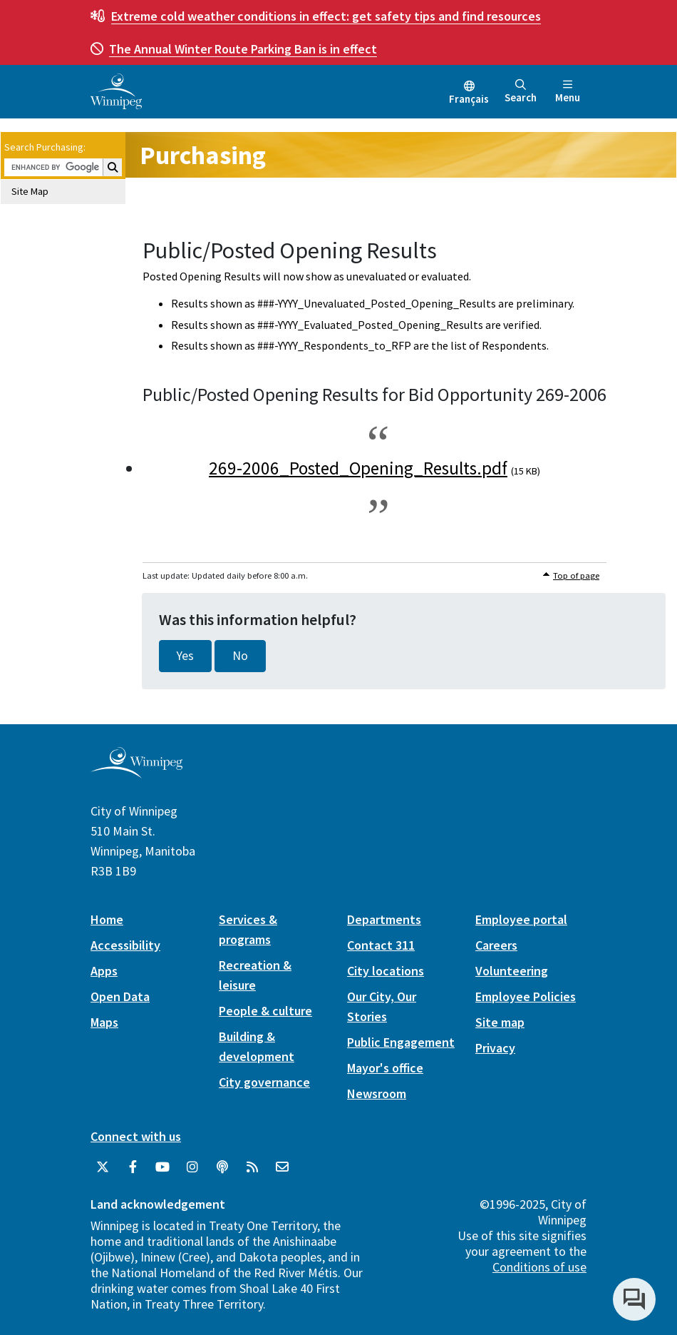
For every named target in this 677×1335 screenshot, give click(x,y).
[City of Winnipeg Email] (282, 1167)
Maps (104, 1022)
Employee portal (521, 919)
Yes (185, 656)
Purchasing (203, 155)
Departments (384, 919)
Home (107, 919)
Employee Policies (525, 996)
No (240, 656)
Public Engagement (401, 1042)
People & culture (265, 1010)
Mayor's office (385, 1068)
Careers (496, 945)
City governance (264, 1082)
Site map (499, 1022)
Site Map (29, 191)
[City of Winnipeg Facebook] (132, 1167)
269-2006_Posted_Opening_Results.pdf (358, 468)
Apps (104, 971)
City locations (385, 971)
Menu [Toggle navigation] (567, 91)
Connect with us (136, 1136)
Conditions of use (539, 1267)
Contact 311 (381, 945)
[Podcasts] (222, 1167)
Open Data (120, 996)
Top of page (576, 575)
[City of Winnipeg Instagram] (192, 1167)
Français (469, 99)
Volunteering (511, 971)
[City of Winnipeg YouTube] (162, 1167)
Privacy (495, 1048)
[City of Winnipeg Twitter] (103, 1167)
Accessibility (125, 945)
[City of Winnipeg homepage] (136, 772)
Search (521, 91)
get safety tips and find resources (326, 16)
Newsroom (376, 1093)
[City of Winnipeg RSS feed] (252, 1167)
